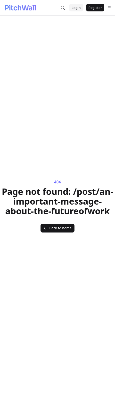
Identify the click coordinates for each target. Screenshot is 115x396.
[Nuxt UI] (20, 8)
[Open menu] (109, 7)
